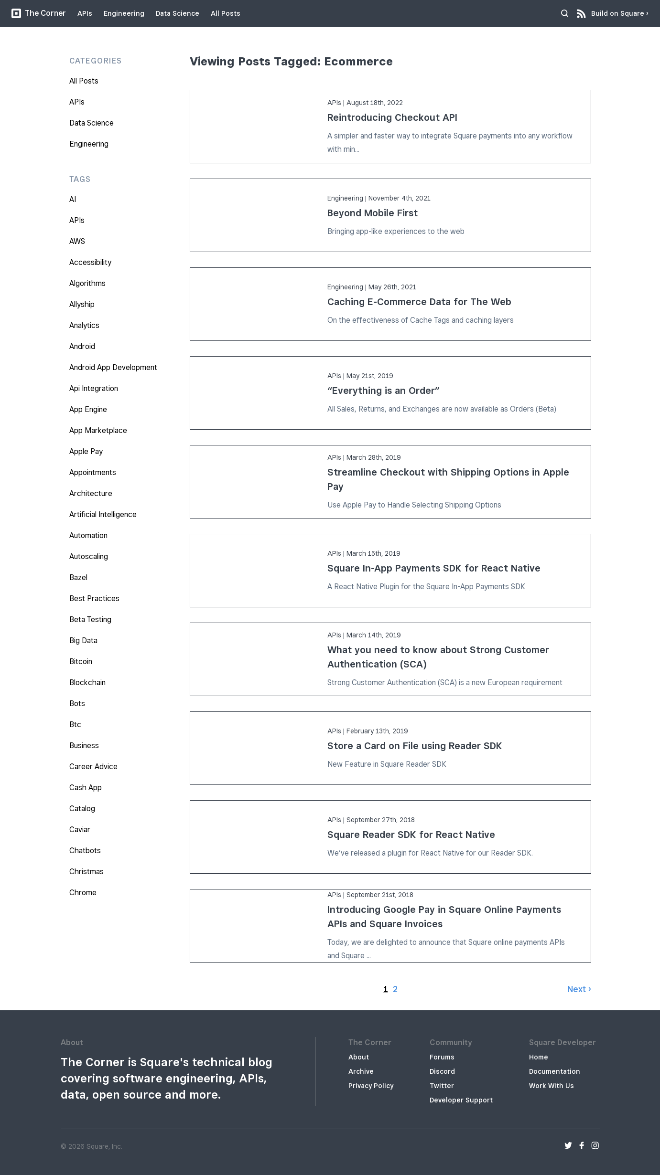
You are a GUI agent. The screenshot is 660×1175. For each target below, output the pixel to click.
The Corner (38, 13)
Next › (579, 989)
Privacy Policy (370, 1086)
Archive (361, 1071)
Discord (442, 1071)
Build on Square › (620, 10)
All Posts (225, 13)
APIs (84, 13)
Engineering (124, 13)
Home (538, 1057)
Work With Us (551, 1086)
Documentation (554, 1071)
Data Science (177, 13)
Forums (442, 1057)
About (358, 1057)
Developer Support (461, 1100)
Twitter (442, 1086)
